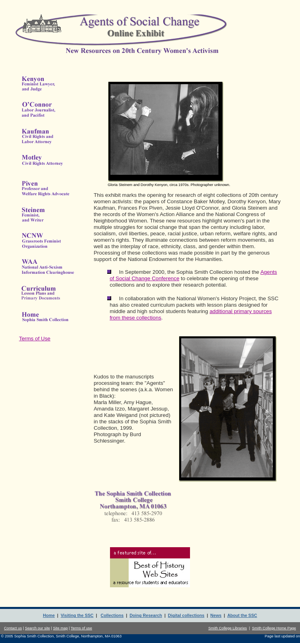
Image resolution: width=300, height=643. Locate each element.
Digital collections (186, 615)
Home (49, 615)
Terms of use (81, 628)
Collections (112, 615)
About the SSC (242, 615)
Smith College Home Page (274, 628)
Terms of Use (35, 339)
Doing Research (146, 615)
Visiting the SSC (77, 615)
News (216, 615)
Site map (60, 628)
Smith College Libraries (227, 628)
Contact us (13, 628)
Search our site (37, 628)
